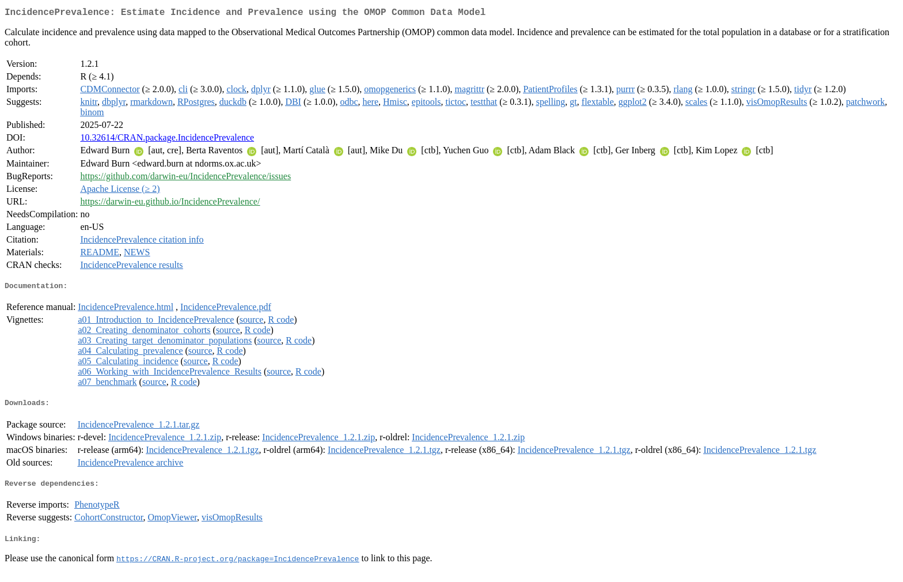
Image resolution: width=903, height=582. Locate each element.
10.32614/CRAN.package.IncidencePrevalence (167, 140)
